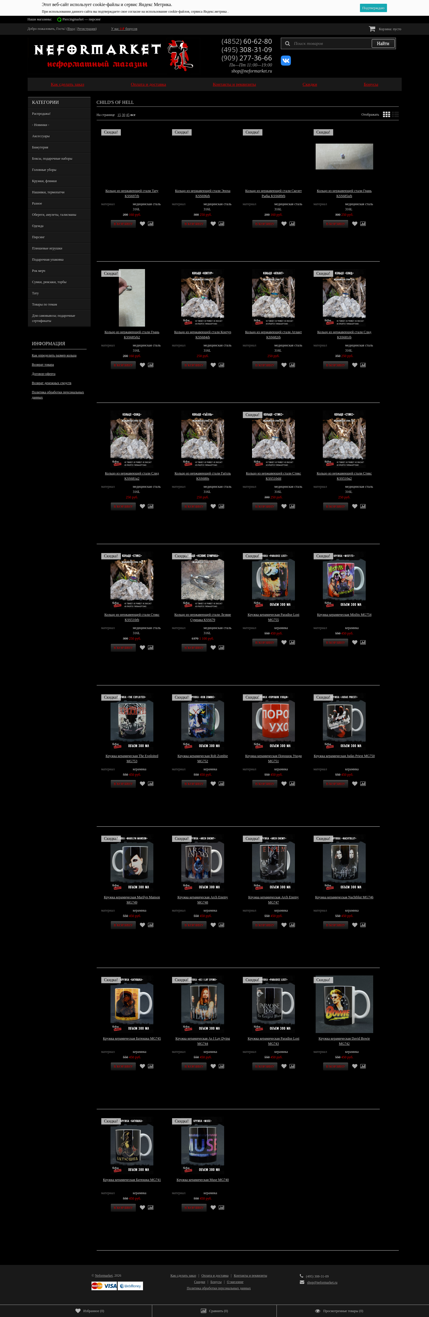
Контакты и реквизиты (234, 84)
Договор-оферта (44, 374)
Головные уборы (44, 170)
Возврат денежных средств (51, 383)
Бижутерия (40, 147)
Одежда (38, 226)
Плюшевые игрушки (47, 248)
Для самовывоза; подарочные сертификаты (53, 318)
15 (119, 115)
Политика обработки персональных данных (58, 394)
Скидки (310, 84)
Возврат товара (43, 365)
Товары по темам (44, 304)
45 (127, 115)
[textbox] (338, 43)
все (132, 115)
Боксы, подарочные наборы (52, 159)
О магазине (235, 1282)
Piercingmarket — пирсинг (81, 19)
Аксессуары (41, 136)
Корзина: (385, 28)
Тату (35, 293)
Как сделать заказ (67, 84)
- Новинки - (40, 125)
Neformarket (104, 1276)
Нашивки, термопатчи (48, 192)
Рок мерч (38, 271)
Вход (71, 29)
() (89, 1311)
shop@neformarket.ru (251, 70)
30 (123, 115)
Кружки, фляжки (44, 181)
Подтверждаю (373, 8)
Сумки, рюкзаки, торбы (49, 282)
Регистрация (86, 29)
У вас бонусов (124, 29)
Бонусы (371, 84)
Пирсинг (38, 237)
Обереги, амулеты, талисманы (54, 215)
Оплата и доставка (148, 84)
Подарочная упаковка (48, 260)
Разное (37, 203)
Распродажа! (41, 114)
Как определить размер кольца (54, 355)
